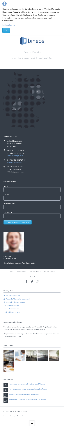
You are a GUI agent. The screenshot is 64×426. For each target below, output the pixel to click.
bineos (14, 58)
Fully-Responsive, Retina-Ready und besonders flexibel (28, 389)
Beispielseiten (21, 272)
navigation (6, 41)
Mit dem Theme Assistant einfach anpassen (24, 394)
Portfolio (32, 276)
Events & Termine (35, 58)
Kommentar (7, 212)
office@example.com (15, 156)
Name (7, 186)
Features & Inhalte (35, 272)
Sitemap (12, 416)
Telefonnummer (9, 203)
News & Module (23, 58)
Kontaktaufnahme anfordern (17, 222)
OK (6, 30)
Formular (20, 416)
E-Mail (7, 194)
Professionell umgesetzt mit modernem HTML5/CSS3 (27, 399)
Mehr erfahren (8, 25)
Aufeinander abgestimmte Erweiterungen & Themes (27, 384)
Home (11, 272)
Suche (5, 416)
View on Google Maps (14, 163)
